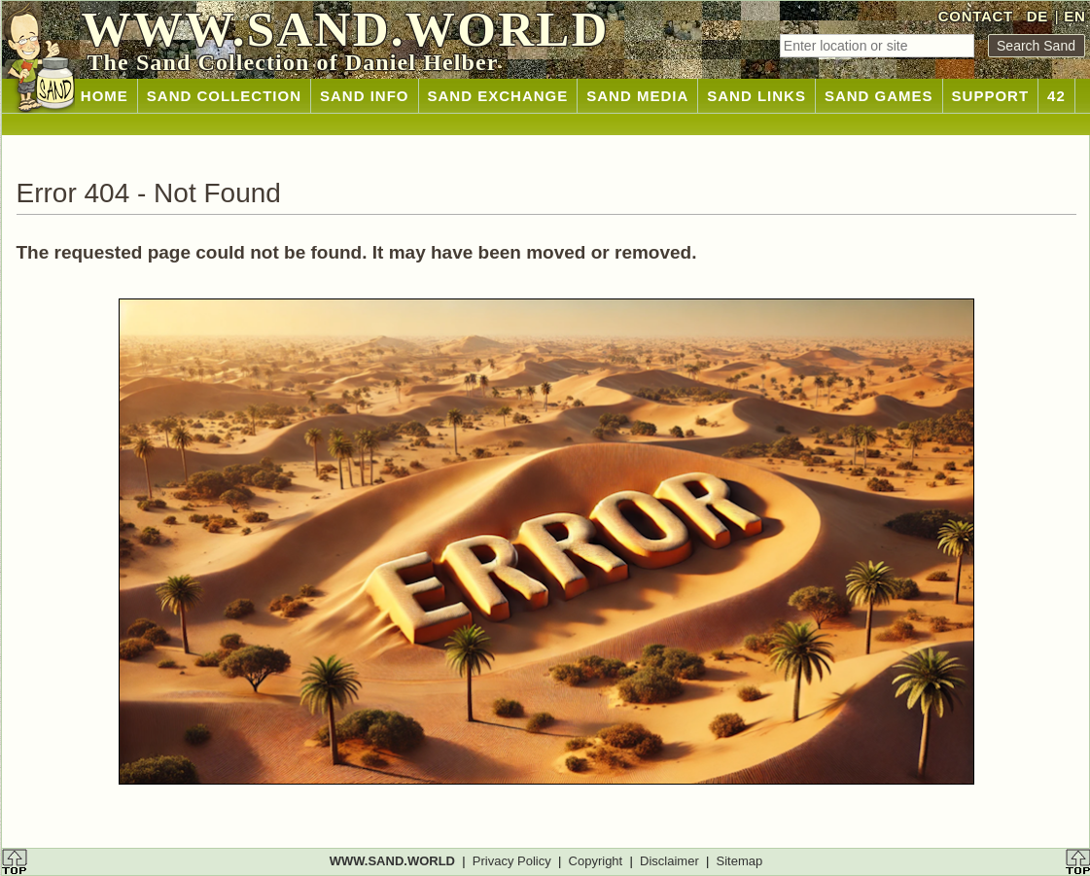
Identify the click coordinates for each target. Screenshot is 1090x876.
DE (1037, 16)
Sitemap (740, 861)
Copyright (596, 861)
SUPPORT (991, 96)
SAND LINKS (756, 96)
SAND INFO (364, 96)
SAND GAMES (879, 96)
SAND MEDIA (637, 96)
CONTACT (975, 16)
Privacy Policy (512, 861)
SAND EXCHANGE (498, 96)
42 (1056, 96)
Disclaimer (669, 861)
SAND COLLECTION (224, 96)
